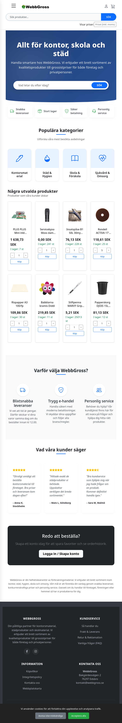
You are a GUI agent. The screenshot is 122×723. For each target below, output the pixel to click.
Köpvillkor (32, 671)
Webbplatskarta (32, 688)
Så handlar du (90, 626)
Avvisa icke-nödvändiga (50, 715)
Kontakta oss (32, 683)
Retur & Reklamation (90, 637)
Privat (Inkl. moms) (105, 24)
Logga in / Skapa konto (61, 554)
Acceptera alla (78, 715)
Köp (19, 261)
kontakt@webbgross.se (90, 683)
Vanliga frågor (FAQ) (90, 643)
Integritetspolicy (32, 677)
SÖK (99, 85)
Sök (108, 16)
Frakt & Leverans (90, 631)
